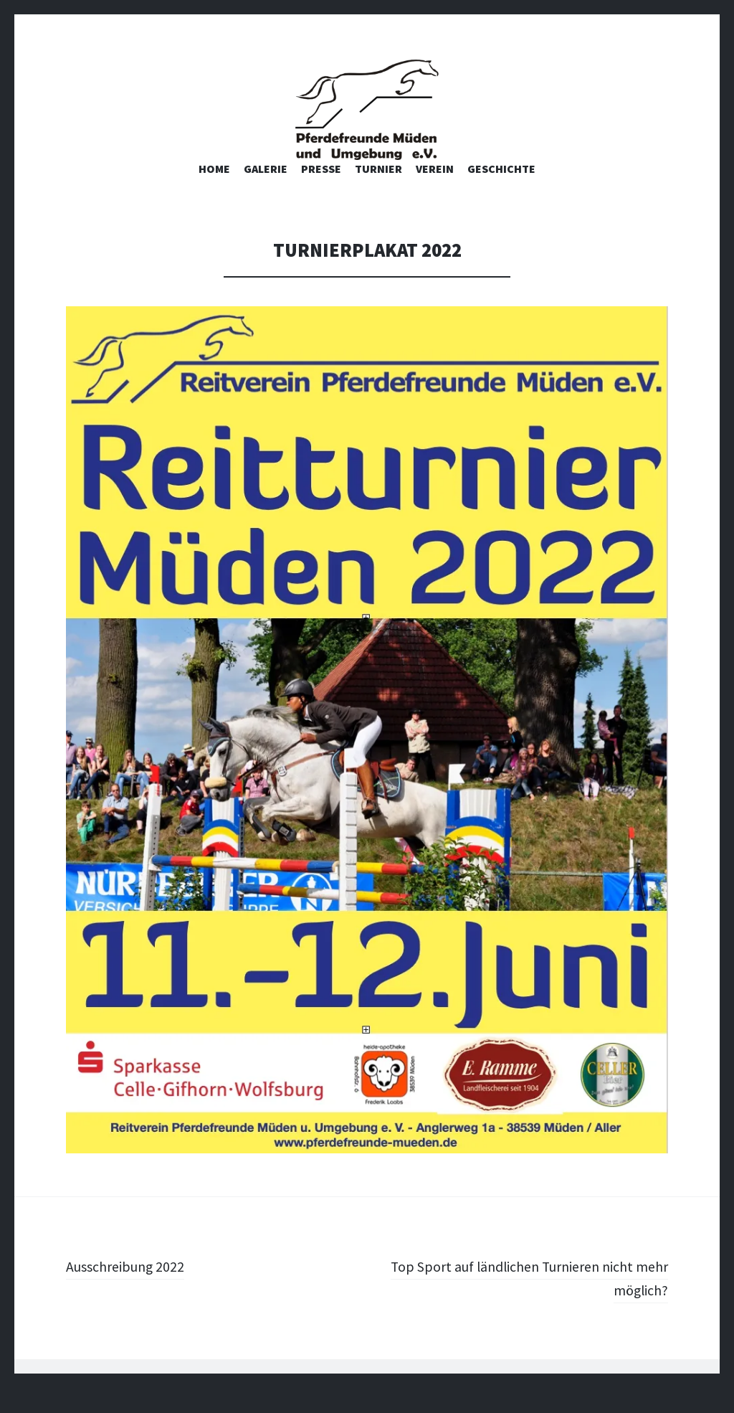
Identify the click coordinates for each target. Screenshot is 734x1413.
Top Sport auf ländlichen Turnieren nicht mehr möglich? (531, 1303)
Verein (435, 193)
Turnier (378, 193)
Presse (321, 193)
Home (214, 193)
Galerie (265, 193)
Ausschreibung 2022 (132, 1291)
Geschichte (501, 193)
